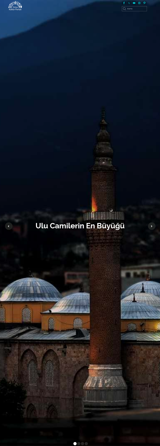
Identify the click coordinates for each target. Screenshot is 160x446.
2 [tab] (78, 444)
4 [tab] (85, 444)
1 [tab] (74, 444)
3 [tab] (82, 444)
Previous (8, 226)
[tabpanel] (80, 223)
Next (152, 226)
